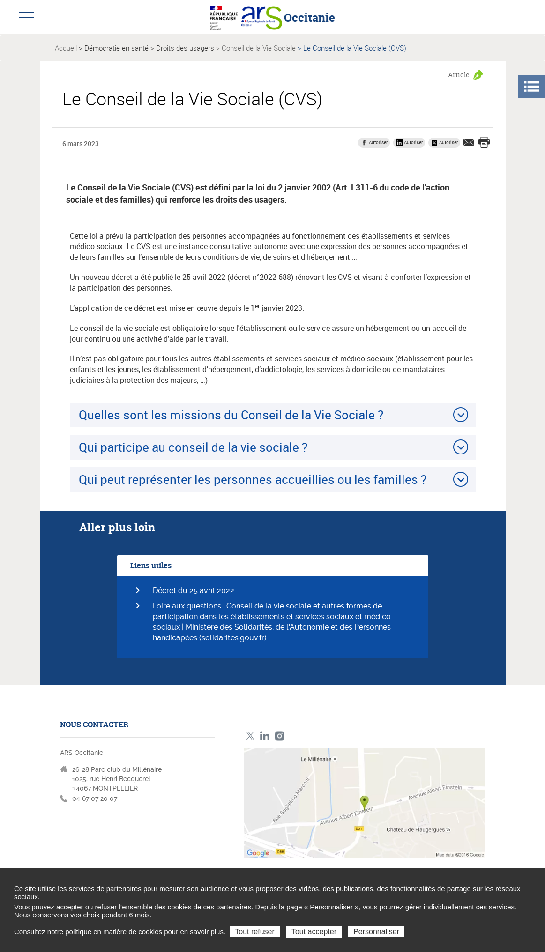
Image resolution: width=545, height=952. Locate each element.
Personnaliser (376, 932)
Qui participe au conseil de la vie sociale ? (193, 447)
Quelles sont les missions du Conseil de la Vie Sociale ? (231, 415)
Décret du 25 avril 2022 (193, 590)
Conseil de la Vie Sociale (259, 47)
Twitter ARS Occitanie (250, 736)
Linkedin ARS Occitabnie (265, 736)
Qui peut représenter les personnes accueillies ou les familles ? (252, 479)
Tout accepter (313, 932)
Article (459, 74)
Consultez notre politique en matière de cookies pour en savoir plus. (120, 932)
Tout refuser (254, 932)
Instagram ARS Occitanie (279, 736)
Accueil (66, 47)
